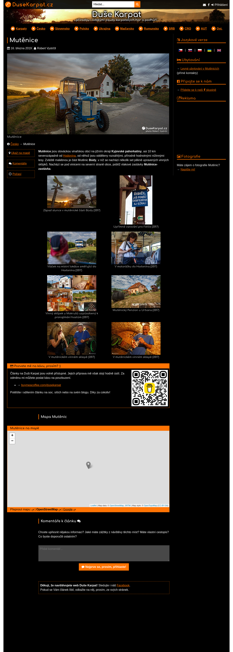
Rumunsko (151, 28)
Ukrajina (104, 28)
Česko (41, 28)
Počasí (16, 174)
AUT (204, 28)
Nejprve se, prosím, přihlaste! (104, 566)
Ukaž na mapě (20, 153)
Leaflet (93, 505)
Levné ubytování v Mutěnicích (200, 68)
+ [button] (12, 435)
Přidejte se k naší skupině (198, 89)
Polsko (84, 28)
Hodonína (69, 155)
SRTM (128, 505)
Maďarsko (127, 28)
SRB (172, 28)
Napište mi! (188, 169)
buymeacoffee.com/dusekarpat (41, 385)
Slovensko (62, 28)
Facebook (123, 585)
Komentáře (19, 163)
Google (68, 509)
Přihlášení (219, 4)
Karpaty (21, 28)
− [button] (12, 441)
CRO (188, 28)
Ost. (219, 28)
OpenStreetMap (117, 505)
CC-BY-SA (163, 505)
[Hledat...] (113, 4)
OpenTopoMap (150, 505)
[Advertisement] (103, 625)
